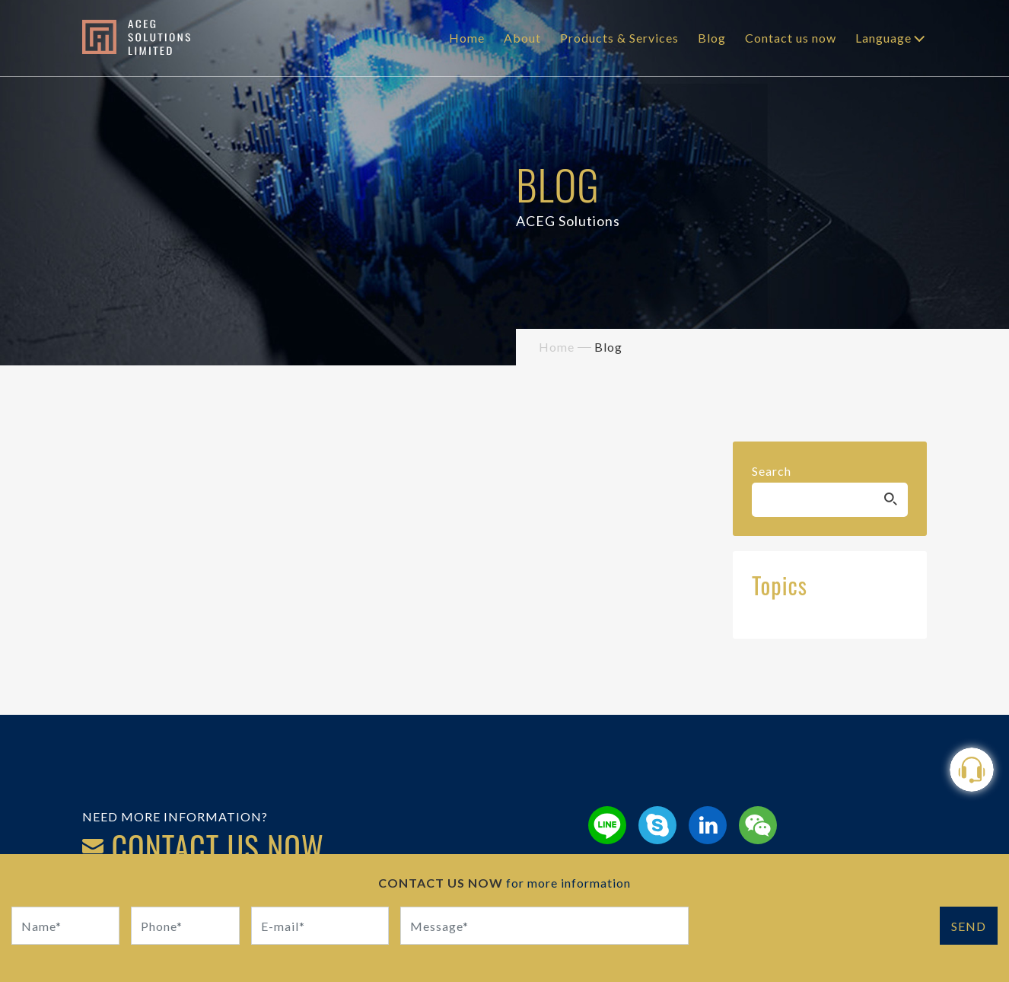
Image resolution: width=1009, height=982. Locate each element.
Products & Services (619, 37)
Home (467, 37)
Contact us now (790, 37)
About (522, 37)
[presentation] (815, 936)
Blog (712, 37)
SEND (968, 926)
